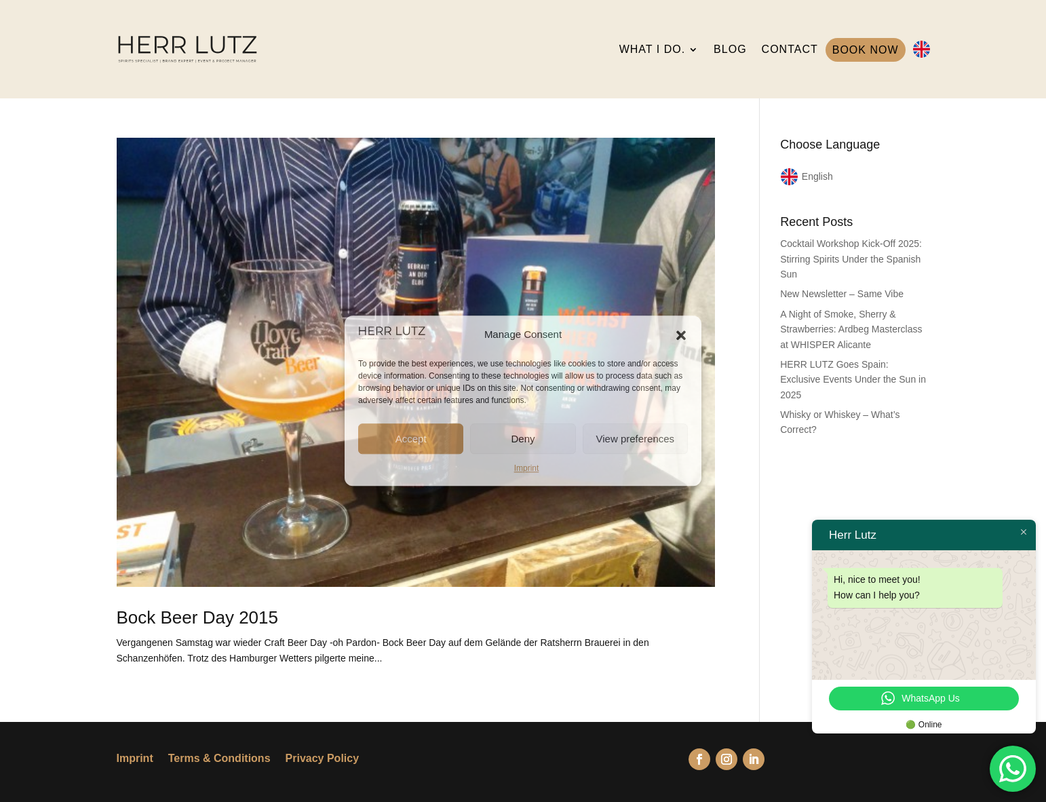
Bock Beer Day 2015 (197, 617)
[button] (681, 335)
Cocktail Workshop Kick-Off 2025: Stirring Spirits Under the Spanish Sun (851, 259)
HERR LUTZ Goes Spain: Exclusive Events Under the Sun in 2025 (853, 379)
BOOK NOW (865, 50)
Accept (411, 438)
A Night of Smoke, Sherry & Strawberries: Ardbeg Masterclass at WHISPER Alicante (851, 329)
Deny (523, 438)
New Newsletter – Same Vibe (842, 293)
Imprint (526, 468)
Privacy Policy (323, 759)
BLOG (730, 49)
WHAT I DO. (652, 49)
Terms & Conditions (219, 759)
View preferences (635, 438)
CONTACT (790, 49)
